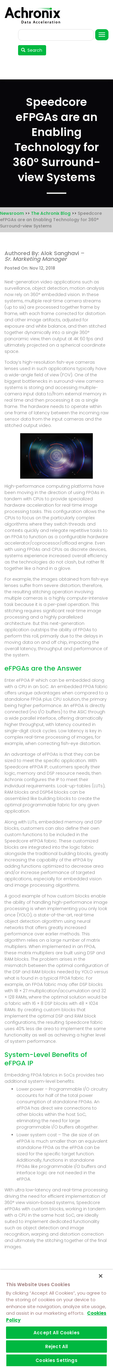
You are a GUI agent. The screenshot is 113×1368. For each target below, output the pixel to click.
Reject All (56, 1346)
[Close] (100, 1276)
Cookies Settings (56, 1360)
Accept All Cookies (56, 1332)
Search (31, 50)
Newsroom (12, 213)
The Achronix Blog (51, 213)
